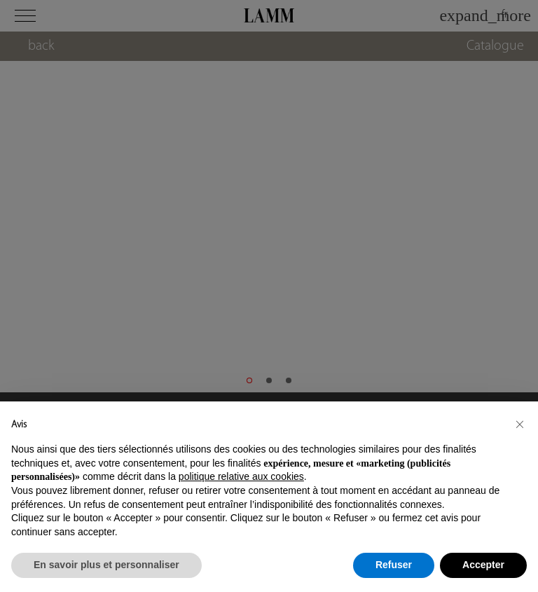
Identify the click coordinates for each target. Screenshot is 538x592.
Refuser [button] (393, 564)
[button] (520, 424)
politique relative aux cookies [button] (241, 476)
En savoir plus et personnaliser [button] (106, 564)
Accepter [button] (483, 564)
